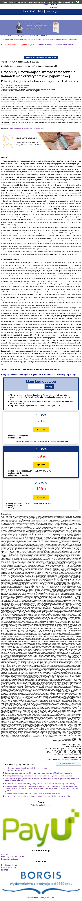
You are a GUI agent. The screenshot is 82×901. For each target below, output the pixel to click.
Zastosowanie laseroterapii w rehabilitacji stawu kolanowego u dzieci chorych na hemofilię (37, 796)
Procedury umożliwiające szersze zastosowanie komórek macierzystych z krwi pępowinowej (53, 39)
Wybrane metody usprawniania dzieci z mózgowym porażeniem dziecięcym (32, 793)
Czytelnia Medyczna (6, 39)
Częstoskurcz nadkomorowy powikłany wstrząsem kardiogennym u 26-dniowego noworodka (38, 773)
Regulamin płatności (9, 859)
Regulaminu (53, 401)
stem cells (18, 128)
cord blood (12, 128)
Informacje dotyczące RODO (13, 857)
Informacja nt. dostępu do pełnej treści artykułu (54, 45)
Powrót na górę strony (68, 764)
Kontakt (53, 7)
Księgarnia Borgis (8, 867)
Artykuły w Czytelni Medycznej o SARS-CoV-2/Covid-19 (24, 36)
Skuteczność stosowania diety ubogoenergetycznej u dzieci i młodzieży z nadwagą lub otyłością (40, 784)
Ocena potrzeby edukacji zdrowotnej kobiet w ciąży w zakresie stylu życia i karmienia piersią (38, 776)
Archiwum (5, 854)
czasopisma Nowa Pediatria (71, 759)
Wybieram (41, 430)
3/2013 (25, 39)
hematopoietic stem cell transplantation (33, 128)
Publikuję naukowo (9, 865)
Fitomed (4, 870)
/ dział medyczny (41, 57)
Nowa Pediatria (18, 39)
